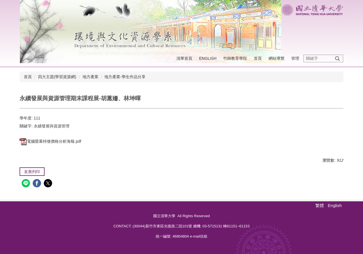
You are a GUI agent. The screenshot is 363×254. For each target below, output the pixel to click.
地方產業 (90, 76)
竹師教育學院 (235, 58)
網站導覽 (276, 58)
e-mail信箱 (198, 236)
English (207, 58)
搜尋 (337, 58)
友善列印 (32, 171)
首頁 (258, 58)
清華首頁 (184, 58)
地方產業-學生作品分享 (124, 76)
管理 (295, 58)
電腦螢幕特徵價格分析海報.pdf (50, 141)
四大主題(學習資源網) (57, 76)
